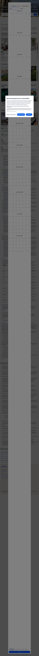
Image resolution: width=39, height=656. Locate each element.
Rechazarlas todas (21, 114)
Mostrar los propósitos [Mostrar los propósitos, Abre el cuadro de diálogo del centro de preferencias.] (11, 114)
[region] (19, 106)
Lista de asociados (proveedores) (11, 111)
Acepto (29, 114)
